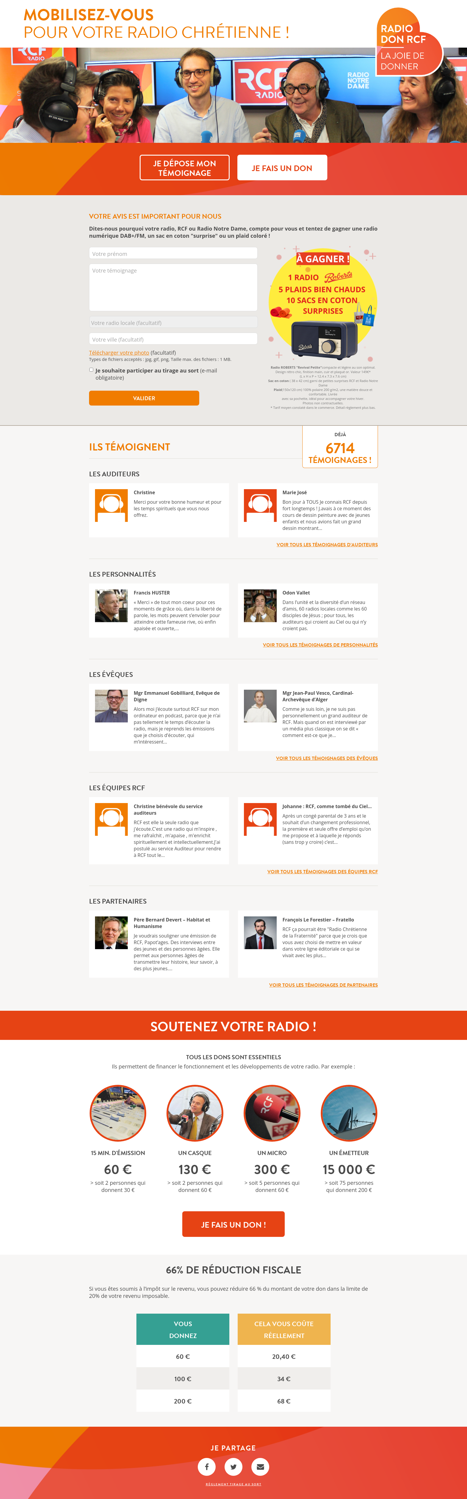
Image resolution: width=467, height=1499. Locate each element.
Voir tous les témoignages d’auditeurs (327, 544)
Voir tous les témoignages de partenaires (323, 985)
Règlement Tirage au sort (233, 1484)
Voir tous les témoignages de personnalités (320, 645)
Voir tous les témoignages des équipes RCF (322, 871)
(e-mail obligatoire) (156, 374)
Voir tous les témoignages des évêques (327, 758)
